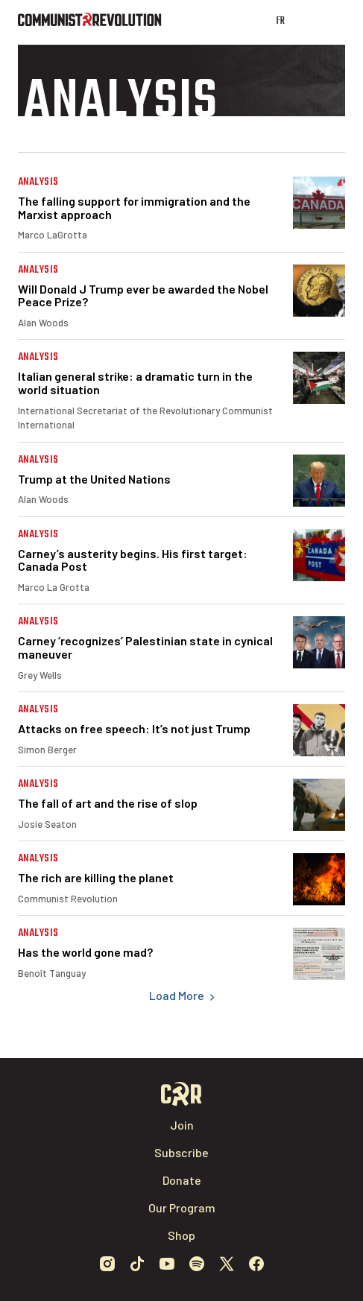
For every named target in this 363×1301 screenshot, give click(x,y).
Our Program (181, 1207)
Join (182, 1125)
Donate (181, 1180)
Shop (181, 1235)
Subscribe (181, 1152)
